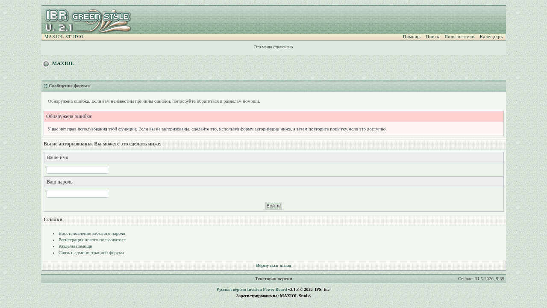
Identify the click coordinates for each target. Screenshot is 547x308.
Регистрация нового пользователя (92, 239)
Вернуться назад (273, 265)
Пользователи (460, 36)
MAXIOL (63, 63)
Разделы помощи (75, 246)
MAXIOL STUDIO (64, 36)
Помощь (412, 36)
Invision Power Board (267, 289)
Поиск (433, 36)
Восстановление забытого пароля (92, 233)
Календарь (491, 36)
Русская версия (231, 289)
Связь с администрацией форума (91, 252)
